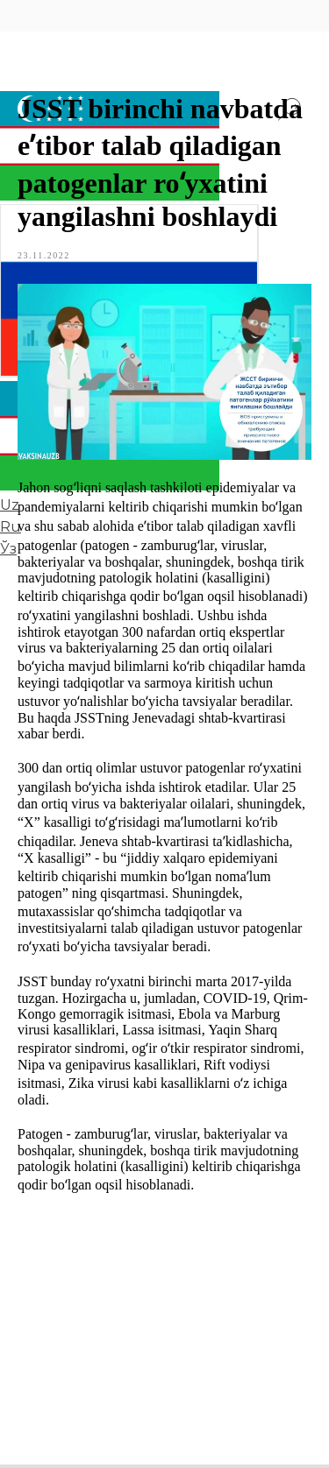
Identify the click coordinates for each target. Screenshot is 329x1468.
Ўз (8, 548)
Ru (10, 527)
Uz (9, 505)
